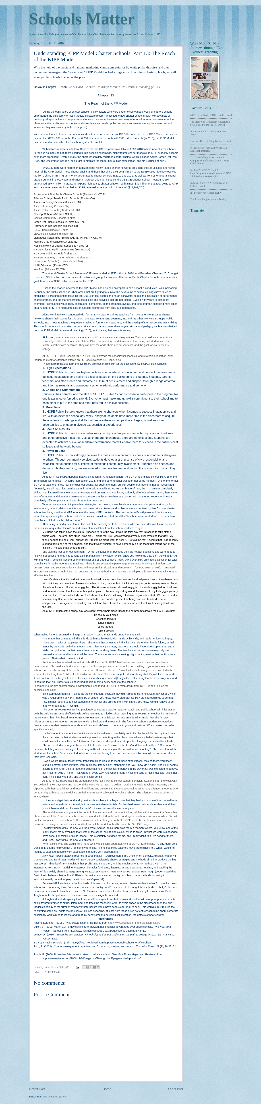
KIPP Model (54, 972)
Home (106, 1089)
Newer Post (37, 1089)
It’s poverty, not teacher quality (205, 192)
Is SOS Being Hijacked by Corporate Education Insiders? (208, 149)
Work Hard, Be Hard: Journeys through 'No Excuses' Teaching (109, 87)
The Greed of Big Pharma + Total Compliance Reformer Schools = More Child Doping (209, 160)
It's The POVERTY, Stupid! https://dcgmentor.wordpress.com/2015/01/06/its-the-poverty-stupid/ (210, 173)
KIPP (44, 972)
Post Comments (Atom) (55, 1096)
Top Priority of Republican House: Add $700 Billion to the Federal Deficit (210, 123)
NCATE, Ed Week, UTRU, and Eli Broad (211, 115)
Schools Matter (81, 19)
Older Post (175, 1089)
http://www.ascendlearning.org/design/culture (134, 922)
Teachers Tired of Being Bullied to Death (210, 141)
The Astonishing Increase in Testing (208, 199)
